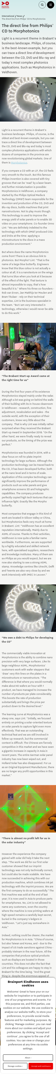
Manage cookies (15, 1066)
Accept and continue (40, 1066)
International (8, 16)
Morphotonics (19, 162)
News (19, 16)
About (27, 1058)
